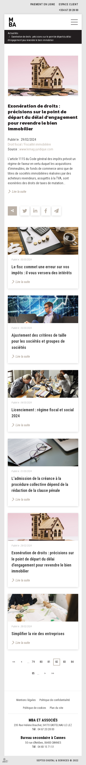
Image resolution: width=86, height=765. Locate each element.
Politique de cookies (34, 708)
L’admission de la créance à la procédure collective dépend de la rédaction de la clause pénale (39, 484)
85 (33, 673)
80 (41, 661)
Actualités (13, 33)
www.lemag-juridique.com (36, 149)
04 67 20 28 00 (46, 729)
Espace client (68, 4)
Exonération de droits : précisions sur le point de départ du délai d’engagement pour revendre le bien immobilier (42, 562)
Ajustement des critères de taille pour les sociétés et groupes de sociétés (38, 341)
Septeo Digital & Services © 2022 (57, 760)
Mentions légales (26, 700)
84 (72, 661)
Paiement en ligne (42, 4)
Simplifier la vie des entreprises (37, 633)
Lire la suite (19, 191)
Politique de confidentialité (54, 700)
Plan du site (56, 708)
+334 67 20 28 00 (68, 10)
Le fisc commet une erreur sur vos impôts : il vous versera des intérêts (41, 270)
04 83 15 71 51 (46, 746)
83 (64, 661)
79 (33, 661)
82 (56, 661)
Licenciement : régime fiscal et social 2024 (42, 413)
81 (48, 661)
